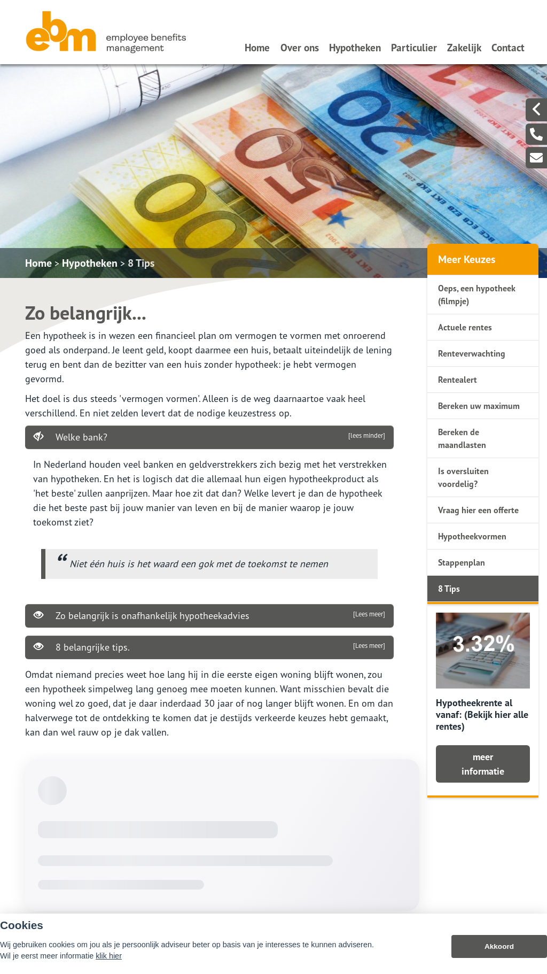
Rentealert (457, 379)
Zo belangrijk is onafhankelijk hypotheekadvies (209, 615)
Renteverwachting (471, 353)
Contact (508, 47)
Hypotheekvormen (472, 536)
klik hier (109, 963)
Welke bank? (209, 436)
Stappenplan (461, 562)
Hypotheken (355, 47)
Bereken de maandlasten (462, 438)
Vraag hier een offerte (478, 510)
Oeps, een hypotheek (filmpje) (476, 294)
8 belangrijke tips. (209, 646)
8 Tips (141, 263)
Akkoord (499, 954)
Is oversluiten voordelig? (463, 477)
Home (257, 47)
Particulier (414, 47)
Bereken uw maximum (479, 405)
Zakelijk (464, 47)
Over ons (299, 47)
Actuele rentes (465, 327)
